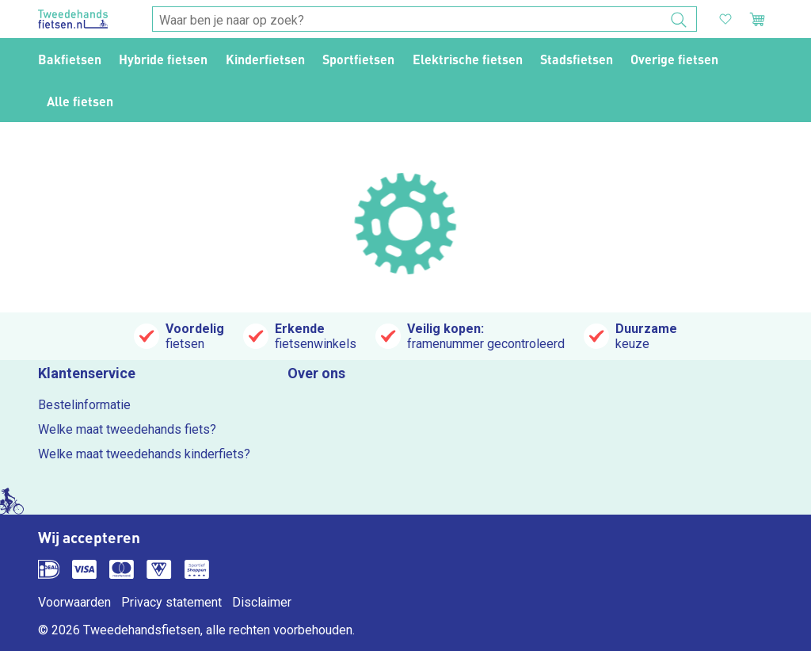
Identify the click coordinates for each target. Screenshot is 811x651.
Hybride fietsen (163, 59)
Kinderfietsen (265, 59)
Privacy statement (171, 602)
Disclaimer (261, 602)
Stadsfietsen (576, 59)
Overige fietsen (674, 59)
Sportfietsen (358, 59)
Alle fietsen (80, 101)
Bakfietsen (69, 59)
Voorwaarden (74, 602)
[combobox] (424, 20)
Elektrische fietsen (468, 59)
